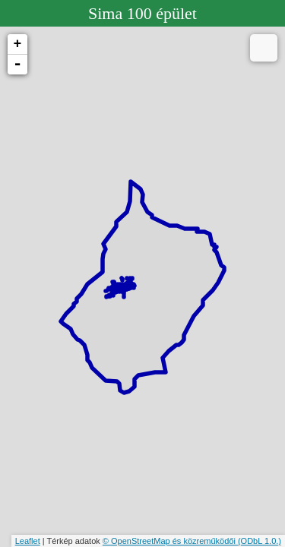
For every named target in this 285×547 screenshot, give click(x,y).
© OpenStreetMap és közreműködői (170, 540)
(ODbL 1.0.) (259, 540)
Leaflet (27, 540)
